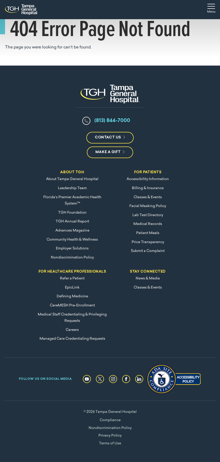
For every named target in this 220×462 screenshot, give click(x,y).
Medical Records (147, 224)
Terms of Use (110, 443)
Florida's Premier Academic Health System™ (72, 200)
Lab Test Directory (147, 215)
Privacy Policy (110, 436)
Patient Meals (147, 233)
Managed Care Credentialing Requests (72, 339)
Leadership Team (72, 188)
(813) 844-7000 (112, 120)
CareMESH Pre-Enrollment (72, 305)
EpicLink (72, 288)
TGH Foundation (72, 213)
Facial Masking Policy (147, 206)
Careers (72, 330)
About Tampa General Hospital (72, 179)
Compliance (110, 420)
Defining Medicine (72, 296)
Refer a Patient (72, 278)
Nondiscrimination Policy (72, 257)
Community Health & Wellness (72, 240)
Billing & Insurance (148, 188)
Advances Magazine (72, 231)
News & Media (148, 278)
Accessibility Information (148, 179)
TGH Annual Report (72, 221)
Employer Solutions (72, 248)
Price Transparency (148, 242)
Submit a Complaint (148, 251)
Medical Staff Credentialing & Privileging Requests (72, 318)
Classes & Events (148, 197)
